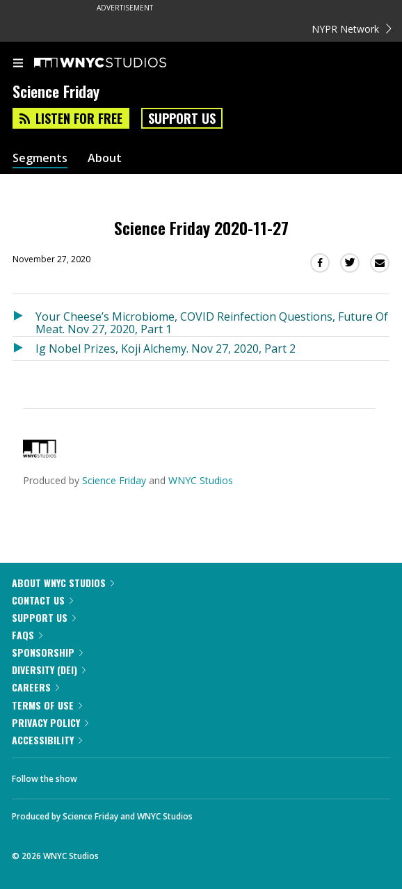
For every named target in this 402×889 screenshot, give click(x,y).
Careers (35, 687)
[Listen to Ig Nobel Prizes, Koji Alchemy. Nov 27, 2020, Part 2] (24, 348)
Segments (40, 158)
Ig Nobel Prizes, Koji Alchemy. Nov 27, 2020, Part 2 (165, 348)
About (105, 158)
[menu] (18, 64)
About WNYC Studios (63, 582)
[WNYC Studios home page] (117, 63)
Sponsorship (47, 652)
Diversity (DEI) (49, 669)
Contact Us (42, 600)
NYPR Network (352, 28)
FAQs (27, 634)
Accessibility (47, 739)
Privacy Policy (50, 722)
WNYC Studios (200, 480)
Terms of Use (47, 705)
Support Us (182, 118)
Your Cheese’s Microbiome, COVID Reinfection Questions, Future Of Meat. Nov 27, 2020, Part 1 (211, 322)
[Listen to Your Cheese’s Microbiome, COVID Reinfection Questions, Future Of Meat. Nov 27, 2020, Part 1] (24, 320)
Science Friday (114, 480)
